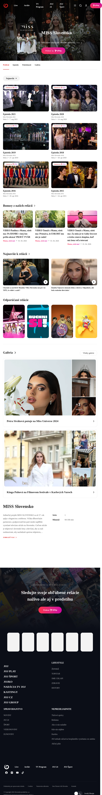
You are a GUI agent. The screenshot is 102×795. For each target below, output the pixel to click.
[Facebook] (6, 777)
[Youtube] (17, 777)
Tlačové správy (58, 720)
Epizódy (16, 65)
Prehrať (50, 610)
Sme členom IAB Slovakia (60, 791)
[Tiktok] (22, 777)
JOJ (6, 666)
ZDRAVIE (56, 683)
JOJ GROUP (12, 706)
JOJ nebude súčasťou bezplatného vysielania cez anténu (73, 744)
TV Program (39, 5)
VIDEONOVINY (10, 734)
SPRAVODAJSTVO (13, 714)
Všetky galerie (88, 353)
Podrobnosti (26, 65)
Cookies (30, 791)
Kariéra (54, 739)
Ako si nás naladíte (59, 729)
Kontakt (73, 791)
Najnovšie (11, 78)
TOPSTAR (56, 674)
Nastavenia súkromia (42, 791)
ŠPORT (7, 729)
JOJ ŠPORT (12, 678)
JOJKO (9, 683)
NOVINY (7, 720)
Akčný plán (56, 748)
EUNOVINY (9, 739)
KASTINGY (12, 695)
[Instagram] (12, 777)
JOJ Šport (62, 5)
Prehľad (6, 65)
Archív (27, 5)
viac (80, 43)
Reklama (55, 725)
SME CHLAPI (57, 678)
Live (16, 5)
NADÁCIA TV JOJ (16, 689)
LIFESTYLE (58, 663)
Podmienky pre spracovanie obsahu (14, 791)
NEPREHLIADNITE (62, 714)
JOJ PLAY (11, 672)
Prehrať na (53, 51)
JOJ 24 (51, 5)
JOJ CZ (9, 701)
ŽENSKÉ (55, 669)
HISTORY (56, 688)
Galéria (37, 65)
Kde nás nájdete (58, 734)
